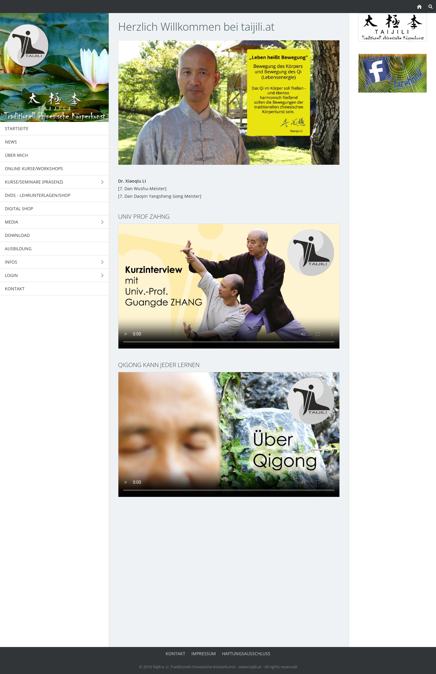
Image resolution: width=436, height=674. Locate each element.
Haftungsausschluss (246, 653)
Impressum (203, 653)
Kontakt (175, 653)
